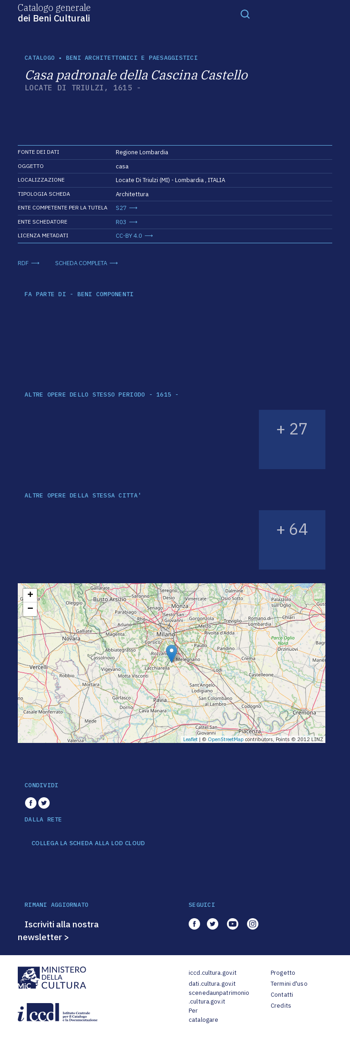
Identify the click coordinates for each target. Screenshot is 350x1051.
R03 (121, 222)
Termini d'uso (289, 984)
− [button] (30, 609)
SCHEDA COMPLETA (81, 263)
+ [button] (30, 595)
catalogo (40, 58)
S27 (121, 208)
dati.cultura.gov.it (212, 984)
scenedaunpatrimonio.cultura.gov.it (219, 997)
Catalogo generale (54, 12)
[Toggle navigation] (245, 13)
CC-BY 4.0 (129, 236)
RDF (23, 263)
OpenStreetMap (226, 739)
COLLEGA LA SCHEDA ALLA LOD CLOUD (88, 843)
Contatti (282, 995)
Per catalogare (203, 1015)
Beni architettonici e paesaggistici (132, 58)
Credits (281, 1005)
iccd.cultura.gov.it (213, 973)
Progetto (283, 973)
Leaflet (190, 739)
